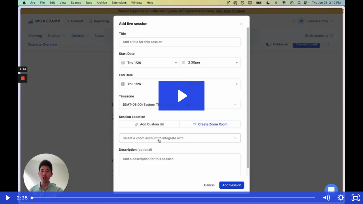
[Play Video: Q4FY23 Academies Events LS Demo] (182, 95)
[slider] (173, 198)
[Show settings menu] (341, 198)
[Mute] (326, 198)
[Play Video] (7, 198)
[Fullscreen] (355, 198)
